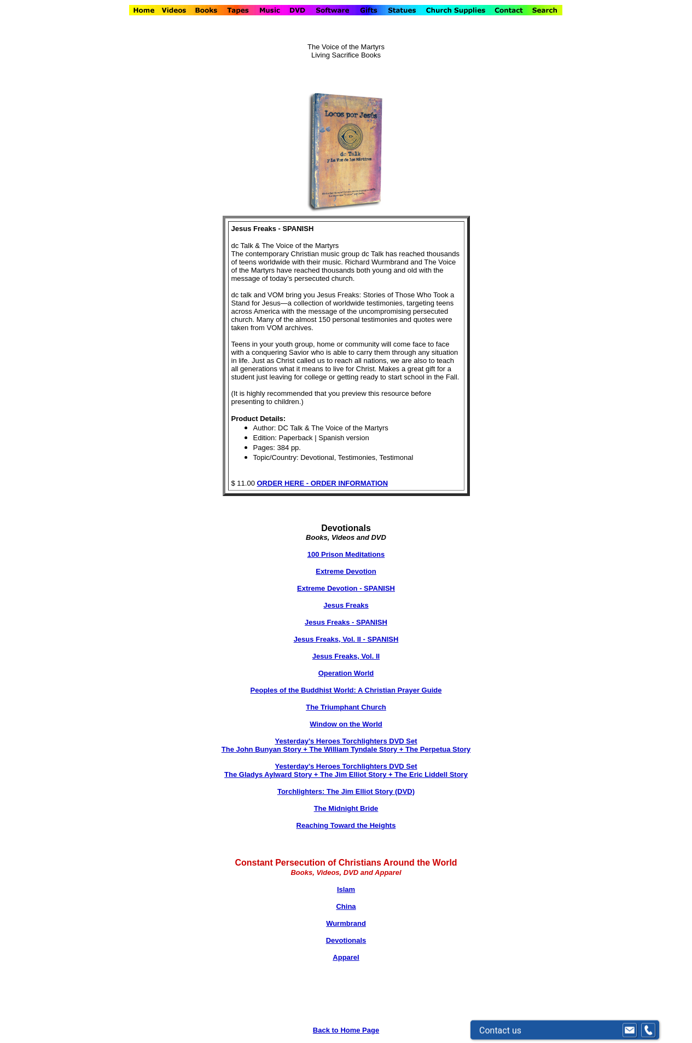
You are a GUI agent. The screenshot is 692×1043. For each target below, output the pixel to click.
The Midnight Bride (346, 808)
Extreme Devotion (346, 571)
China (346, 906)
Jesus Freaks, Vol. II (346, 656)
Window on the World (346, 724)
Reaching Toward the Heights (346, 825)
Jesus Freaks (345, 605)
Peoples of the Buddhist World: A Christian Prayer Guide (346, 690)
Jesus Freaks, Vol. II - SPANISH (346, 639)
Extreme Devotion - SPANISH (346, 588)
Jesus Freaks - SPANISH (346, 622)
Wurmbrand (346, 923)
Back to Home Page (346, 1030)
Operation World (346, 673)
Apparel (346, 957)
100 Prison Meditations (346, 554)
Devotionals (346, 940)
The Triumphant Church (346, 707)
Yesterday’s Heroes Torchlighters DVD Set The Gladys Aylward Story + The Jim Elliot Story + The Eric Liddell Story (346, 770)
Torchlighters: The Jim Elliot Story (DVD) (346, 791)
